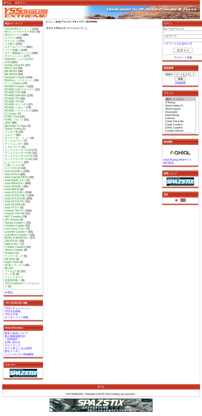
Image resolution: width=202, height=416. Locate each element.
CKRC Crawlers (180, 127)
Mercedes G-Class (16, 125)
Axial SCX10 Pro (14, 201)
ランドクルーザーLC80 (18, 159)
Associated (180, 112)
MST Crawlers (13, 216)
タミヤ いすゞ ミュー (17, 137)
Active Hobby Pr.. (180, 105)
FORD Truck (12, 116)
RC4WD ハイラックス (18, 110)
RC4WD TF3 (12, 101)
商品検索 (168, 68)
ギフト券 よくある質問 (18, 348)
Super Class (12, 262)
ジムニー (10, 134)
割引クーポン (12, 351)
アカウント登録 (183, 57)
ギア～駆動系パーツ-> (18, 53)
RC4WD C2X (12, 92)
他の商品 (168, 162)
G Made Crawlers (15, 247)
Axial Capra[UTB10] (16, 177)
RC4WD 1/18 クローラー (19, 89)
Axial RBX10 (12, 189)
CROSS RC (12, 240)
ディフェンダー (14, 143)
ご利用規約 (11, 339)
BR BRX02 (11, 74)
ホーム (7, 2)
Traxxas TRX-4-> (15, 210)
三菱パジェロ (12, 165)
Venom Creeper (14, 249)
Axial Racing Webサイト (177, 159)
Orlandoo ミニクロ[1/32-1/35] (19, 61)
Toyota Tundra (13, 128)
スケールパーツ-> (15, 46)
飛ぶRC (9, 268)
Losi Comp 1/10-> (15, 228)
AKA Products (180, 109)
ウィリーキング (14, 256)
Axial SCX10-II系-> (16, 195)
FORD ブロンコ (14, 119)
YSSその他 (11, 314)
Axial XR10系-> (14, 186)
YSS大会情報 (12, 311)
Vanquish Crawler (15, 77)
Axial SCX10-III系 (15, 198)
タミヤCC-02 (12, 168)
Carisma (180, 118)
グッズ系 (10, 274)
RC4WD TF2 (12, 98)
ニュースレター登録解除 (19, 354)
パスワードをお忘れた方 (177, 43)
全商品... (10, 292)
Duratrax (10, 252)
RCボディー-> (13, 34)
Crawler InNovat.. (180, 130)
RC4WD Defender (15, 95)
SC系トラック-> (14, 265)
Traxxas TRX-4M (15, 213)
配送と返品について (16, 333)
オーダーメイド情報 (16, 317)
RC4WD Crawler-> (16, 86)
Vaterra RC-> (12, 243)
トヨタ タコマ (13, 147)
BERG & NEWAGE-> (17, 237)
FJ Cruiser (11, 113)
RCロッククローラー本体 (20, 31)
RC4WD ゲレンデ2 (16, 104)
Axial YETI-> (12, 207)
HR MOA (10, 259)
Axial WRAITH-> (14, 183)
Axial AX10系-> (14, 171)
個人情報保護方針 (15, 336)
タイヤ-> (10, 37)
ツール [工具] (12, 271)
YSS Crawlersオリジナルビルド (22, 285)
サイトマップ (12, 345)
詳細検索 (180, 83)
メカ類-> (10, 43)
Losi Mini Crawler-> (16, 231)
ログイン (20, 2)
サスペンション (14, 56)
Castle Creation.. (180, 124)
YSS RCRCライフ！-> (18, 28)
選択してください (180, 99)
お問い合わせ (12, 342)
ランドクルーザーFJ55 (18, 152)
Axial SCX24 (12, 174)
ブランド (168, 93)
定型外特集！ (12, 280)
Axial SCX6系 (13, 204)
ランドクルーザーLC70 (18, 156)
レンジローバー (14, 162)
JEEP (8, 122)
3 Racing (180, 102)
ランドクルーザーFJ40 (18, 150)
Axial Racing (180, 115)
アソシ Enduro (13, 83)
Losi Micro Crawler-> (17, 234)
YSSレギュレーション (18, 308)
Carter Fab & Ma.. (180, 121)
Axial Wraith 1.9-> (15, 180)
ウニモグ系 (11, 131)
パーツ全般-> (12, 50)
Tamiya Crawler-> (15, 222)
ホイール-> (11, 41)
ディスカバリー (14, 140)
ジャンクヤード (14, 277)
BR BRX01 (11, 71)
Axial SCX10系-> (15, 192)
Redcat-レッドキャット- (19, 80)
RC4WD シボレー (15, 107)
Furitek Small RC (15, 65)
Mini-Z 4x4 (11, 68)
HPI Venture (12, 219)
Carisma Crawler (14, 225)
